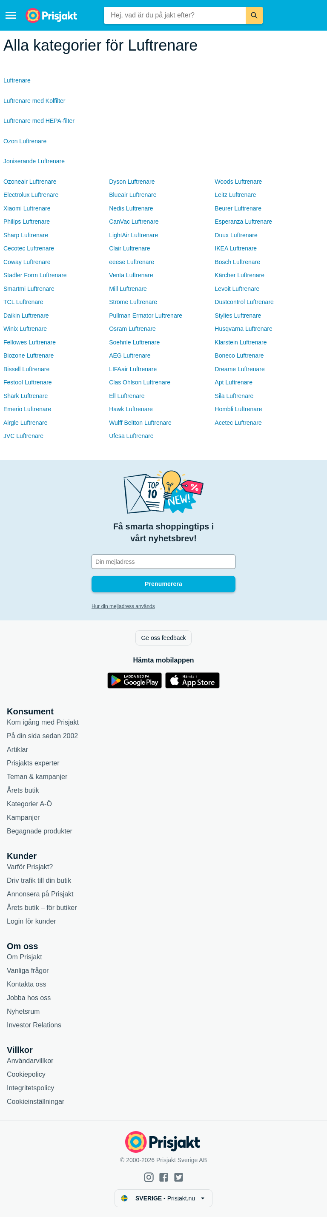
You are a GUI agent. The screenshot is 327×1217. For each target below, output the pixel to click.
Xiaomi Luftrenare (27, 208)
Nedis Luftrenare (131, 208)
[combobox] (175, 15)
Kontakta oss (26, 984)
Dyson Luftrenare (132, 181)
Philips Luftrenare (26, 221)
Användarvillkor (30, 1060)
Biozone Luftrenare (28, 355)
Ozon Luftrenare (24, 141)
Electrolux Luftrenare (30, 194)
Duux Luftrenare (236, 235)
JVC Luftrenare (23, 435)
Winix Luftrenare (25, 328)
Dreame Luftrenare (240, 369)
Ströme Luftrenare (133, 302)
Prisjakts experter (33, 763)
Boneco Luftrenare (239, 355)
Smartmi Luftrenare (28, 288)
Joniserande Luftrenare (34, 161)
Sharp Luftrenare (25, 235)
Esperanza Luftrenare (243, 221)
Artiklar (17, 749)
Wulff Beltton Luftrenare (140, 422)
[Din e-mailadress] (163, 561)
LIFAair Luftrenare (133, 369)
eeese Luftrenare (131, 262)
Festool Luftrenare (27, 382)
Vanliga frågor (28, 970)
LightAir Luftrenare (133, 235)
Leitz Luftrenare (235, 194)
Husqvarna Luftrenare (243, 328)
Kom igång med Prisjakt (43, 722)
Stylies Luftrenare (238, 315)
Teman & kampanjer (37, 776)
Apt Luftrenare (233, 382)
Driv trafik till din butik (39, 880)
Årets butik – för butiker (42, 907)
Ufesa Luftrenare (131, 435)
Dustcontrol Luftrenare (244, 302)
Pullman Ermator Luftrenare (145, 315)
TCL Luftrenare (23, 302)
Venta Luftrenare (131, 275)
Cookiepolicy (26, 1074)
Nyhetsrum (23, 1011)
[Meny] (10, 15)
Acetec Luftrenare (238, 422)
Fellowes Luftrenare (29, 342)
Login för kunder (31, 921)
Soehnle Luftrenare (134, 342)
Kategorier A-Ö (29, 804)
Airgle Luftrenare (25, 422)
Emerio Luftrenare (27, 409)
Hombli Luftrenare (238, 409)
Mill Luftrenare (128, 288)
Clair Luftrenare (129, 248)
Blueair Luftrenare (132, 194)
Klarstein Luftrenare (241, 342)
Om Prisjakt (24, 957)
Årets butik (23, 790)
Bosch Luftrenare (237, 262)
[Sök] (254, 15)
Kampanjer (23, 817)
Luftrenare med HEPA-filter (39, 120)
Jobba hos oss (29, 997)
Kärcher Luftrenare (239, 275)
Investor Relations (34, 1025)
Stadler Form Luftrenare (35, 275)
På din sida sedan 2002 (42, 735)
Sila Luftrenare (234, 395)
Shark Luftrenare (25, 395)
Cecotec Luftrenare (28, 248)
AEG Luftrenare (129, 355)
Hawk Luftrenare (131, 409)
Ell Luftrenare (126, 395)
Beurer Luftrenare (238, 208)
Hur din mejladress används (123, 606)
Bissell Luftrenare (26, 369)
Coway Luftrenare (27, 262)
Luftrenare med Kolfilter (34, 100)
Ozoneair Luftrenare (30, 181)
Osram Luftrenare (132, 328)
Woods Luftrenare (238, 181)
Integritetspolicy (30, 1088)
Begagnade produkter (39, 831)
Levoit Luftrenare (237, 288)
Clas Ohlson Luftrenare (139, 382)
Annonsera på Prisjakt (40, 894)
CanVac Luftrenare (133, 221)
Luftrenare (17, 80)
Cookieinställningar (35, 1101)
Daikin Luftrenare (26, 315)
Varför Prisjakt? (30, 866)
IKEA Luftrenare (236, 248)
